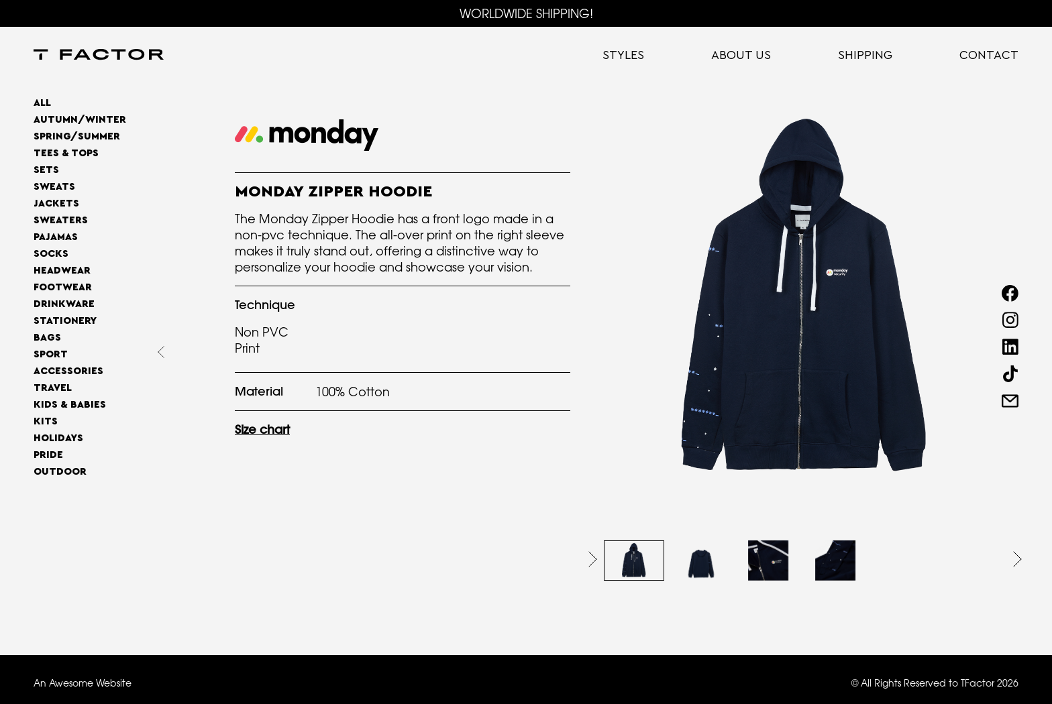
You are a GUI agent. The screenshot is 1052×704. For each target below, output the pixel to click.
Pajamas (56, 237)
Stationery (65, 321)
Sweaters (61, 220)
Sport (51, 354)
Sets (46, 170)
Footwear (63, 287)
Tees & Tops (66, 153)
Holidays (58, 438)
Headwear (62, 271)
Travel (53, 388)
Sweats (54, 187)
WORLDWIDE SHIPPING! (526, 13)
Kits (46, 421)
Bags (47, 338)
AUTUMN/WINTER (80, 120)
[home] (99, 55)
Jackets (56, 203)
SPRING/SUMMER (77, 136)
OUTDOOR (60, 472)
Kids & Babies (70, 405)
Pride (48, 455)
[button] (593, 559)
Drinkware (64, 304)
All (42, 103)
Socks (51, 254)
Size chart (262, 429)
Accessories (68, 371)
